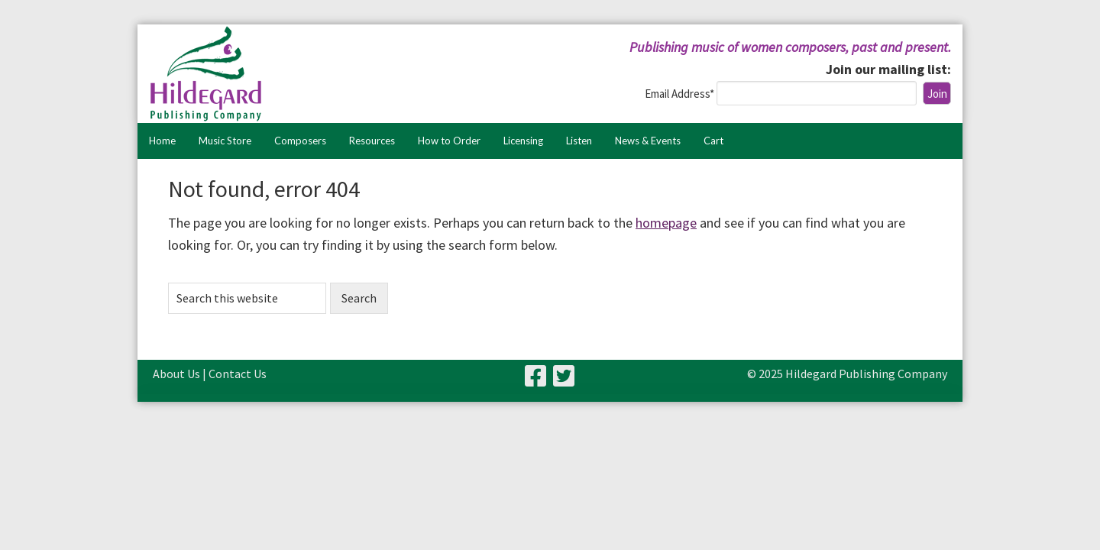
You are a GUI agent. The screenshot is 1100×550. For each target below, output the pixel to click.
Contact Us (238, 373)
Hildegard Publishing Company (302, 73)
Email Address (681, 93)
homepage (666, 222)
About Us (176, 373)
